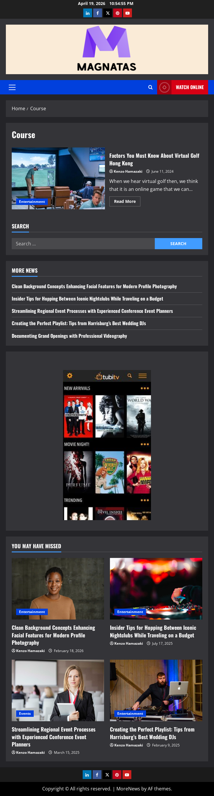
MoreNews (128, 788)
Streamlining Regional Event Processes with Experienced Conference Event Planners (92, 310)
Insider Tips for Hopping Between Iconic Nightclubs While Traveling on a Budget (87, 298)
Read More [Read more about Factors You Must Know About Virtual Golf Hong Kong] (127, 202)
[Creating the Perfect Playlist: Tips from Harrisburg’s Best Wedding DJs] (156, 690)
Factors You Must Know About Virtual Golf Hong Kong (58, 178)
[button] (12, 87)
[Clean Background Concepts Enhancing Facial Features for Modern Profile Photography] (58, 589)
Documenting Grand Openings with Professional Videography (69, 335)
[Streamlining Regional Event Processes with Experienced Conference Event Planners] (58, 690)
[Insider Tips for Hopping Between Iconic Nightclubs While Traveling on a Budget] (156, 589)
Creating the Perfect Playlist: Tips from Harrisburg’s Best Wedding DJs (79, 323)
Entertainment (32, 201)
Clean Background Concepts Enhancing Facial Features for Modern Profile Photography (94, 286)
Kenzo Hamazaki (128, 171)
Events (25, 713)
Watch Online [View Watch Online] (180, 87)
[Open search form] (150, 87)
